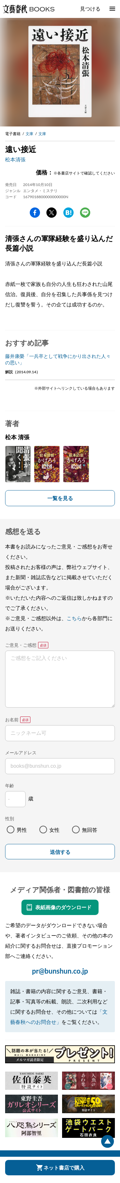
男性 (22, 830)
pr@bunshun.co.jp (60, 971)
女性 (54, 830)
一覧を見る (60, 498)
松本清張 (15, 159)
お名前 (12, 719)
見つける (90, 8)
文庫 (29, 133)
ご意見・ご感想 (20, 645)
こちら (74, 618)
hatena (68, 212)
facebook (35, 212)
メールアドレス (20, 752)
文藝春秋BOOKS (28, 9)
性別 (9, 818)
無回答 (89, 830)
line (85, 212)
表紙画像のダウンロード (63, 907)
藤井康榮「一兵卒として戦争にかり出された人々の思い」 (58, 359)
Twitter (51, 212)
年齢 (9, 785)
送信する (60, 852)
